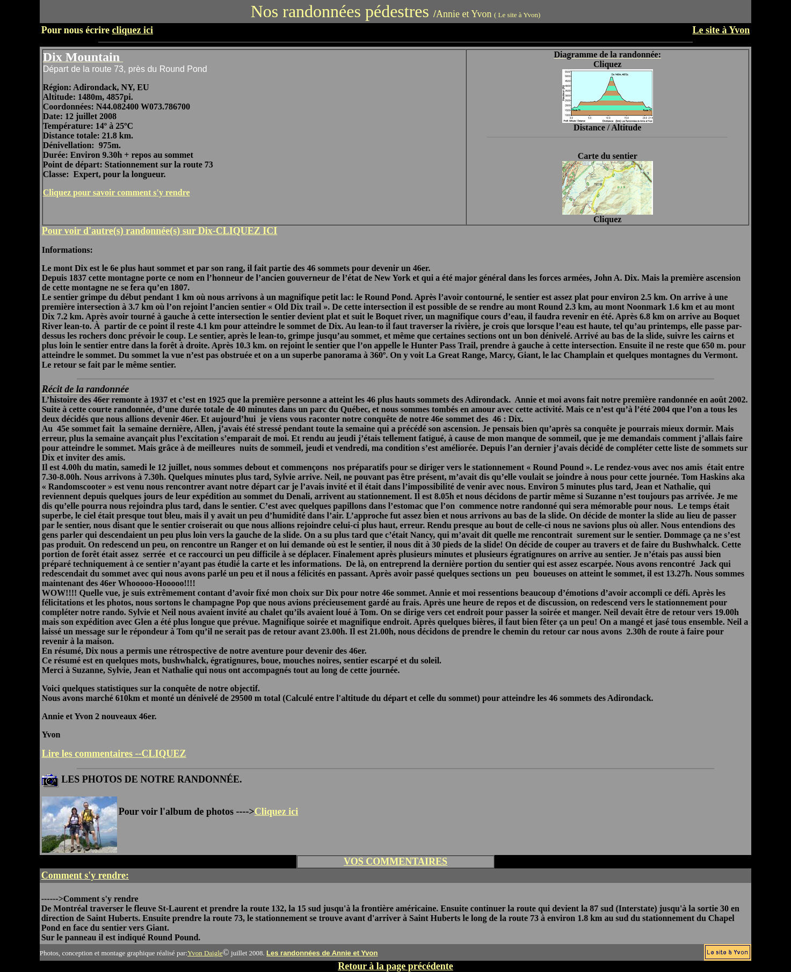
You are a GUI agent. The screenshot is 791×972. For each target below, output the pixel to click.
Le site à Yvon (721, 30)
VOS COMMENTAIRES (395, 861)
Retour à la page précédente (395, 966)
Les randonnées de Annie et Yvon (322, 953)
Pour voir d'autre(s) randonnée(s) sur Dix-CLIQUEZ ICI (160, 230)
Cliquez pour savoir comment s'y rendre (116, 192)
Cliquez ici (277, 811)
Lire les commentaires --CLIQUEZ (114, 753)
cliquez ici (132, 30)
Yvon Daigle (205, 953)
